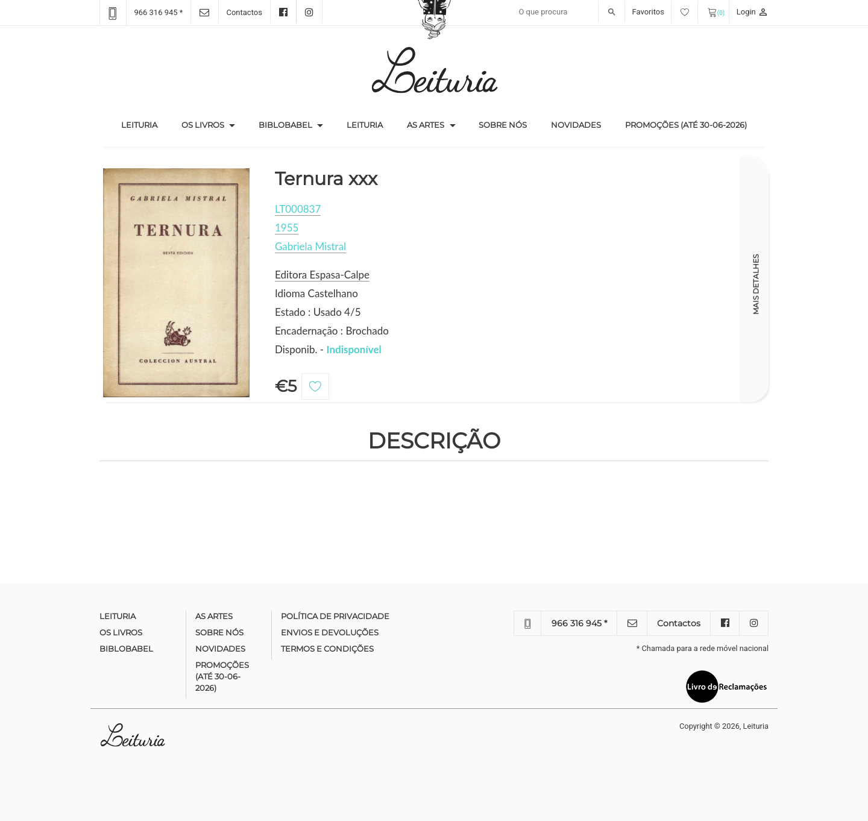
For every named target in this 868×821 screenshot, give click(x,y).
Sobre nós (503, 125)
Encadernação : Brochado (332, 330)
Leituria (145, 124)
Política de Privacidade (335, 616)
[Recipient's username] (569, 12)
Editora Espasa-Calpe (322, 274)
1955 (286, 227)
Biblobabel (285, 125)
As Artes (425, 125)
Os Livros (202, 125)
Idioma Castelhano (316, 293)
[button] (232, 125)
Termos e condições (327, 648)
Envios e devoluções (330, 632)
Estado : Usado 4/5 (318, 312)
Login (753, 11)
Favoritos (665, 11)
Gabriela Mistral (310, 246)
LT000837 (298, 209)
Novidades (576, 125)
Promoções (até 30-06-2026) (686, 125)
